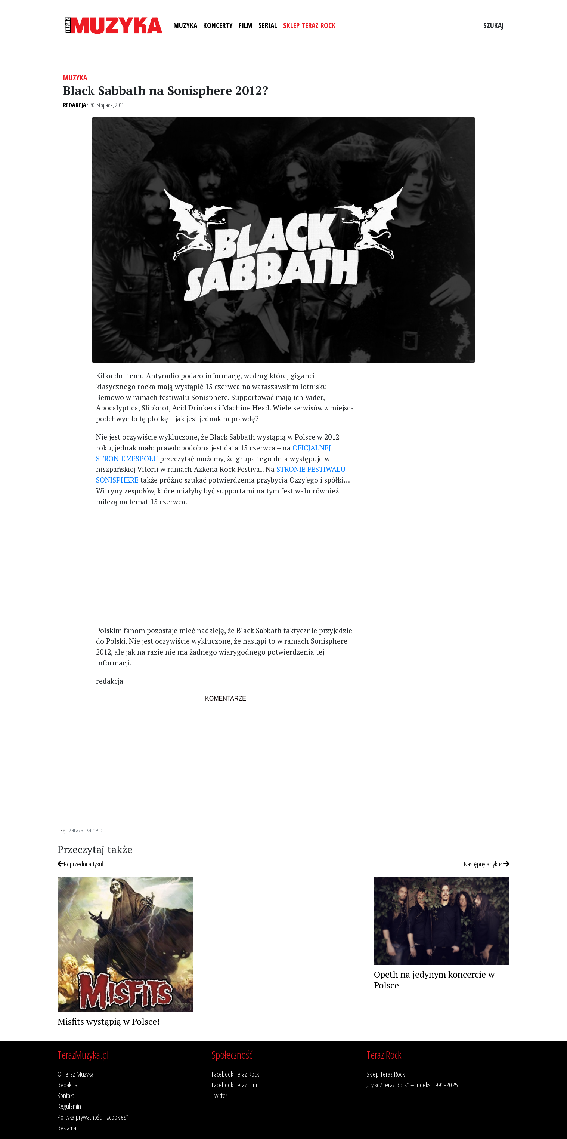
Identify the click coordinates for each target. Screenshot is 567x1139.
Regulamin (69, 1106)
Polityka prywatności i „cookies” (93, 1117)
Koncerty (218, 25)
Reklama (67, 1128)
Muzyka (185, 25)
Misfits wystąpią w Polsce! (109, 1021)
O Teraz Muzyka (75, 1074)
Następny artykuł (486, 864)
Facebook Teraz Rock (235, 1074)
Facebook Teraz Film (234, 1085)
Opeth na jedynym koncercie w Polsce (434, 979)
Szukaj (493, 25)
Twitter (219, 1095)
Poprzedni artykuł (80, 864)
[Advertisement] (225, 565)
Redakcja (74, 105)
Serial (267, 25)
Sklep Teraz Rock (309, 25)
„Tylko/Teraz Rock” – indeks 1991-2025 (412, 1085)
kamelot (95, 830)
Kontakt (66, 1095)
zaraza (76, 830)
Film (245, 25)
